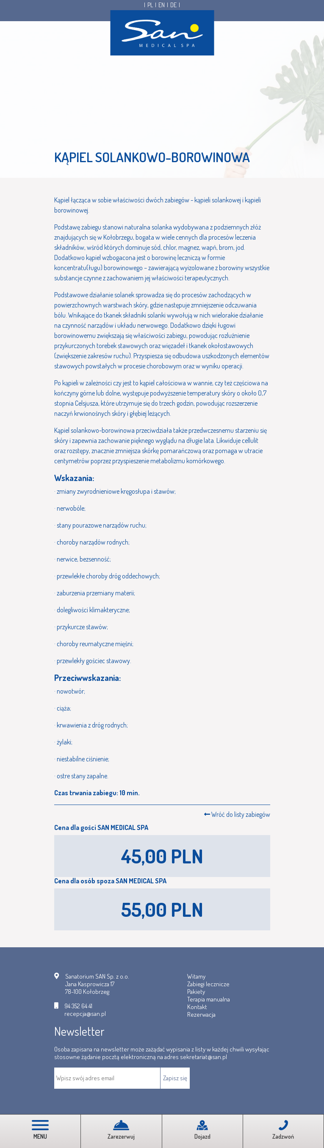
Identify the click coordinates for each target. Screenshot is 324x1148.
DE (173, 5)
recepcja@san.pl (85, 1014)
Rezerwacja (201, 1014)
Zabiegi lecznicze (208, 984)
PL (150, 5)
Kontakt (197, 1007)
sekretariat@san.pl (203, 1057)
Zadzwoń (283, 1130)
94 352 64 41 (78, 1006)
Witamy (196, 976)
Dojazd (202, 1130)
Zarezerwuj (121, 1130)
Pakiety (196, 992)
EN (161, 5)
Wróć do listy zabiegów (237, 814)
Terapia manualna (208, 999)
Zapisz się (175, 1078)
